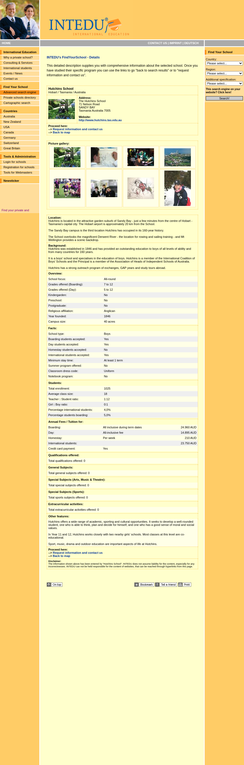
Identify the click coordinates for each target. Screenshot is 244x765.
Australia (9, 116)
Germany (9, 137)
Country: (211, 59)
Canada (8, 132)
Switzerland (11, 143)
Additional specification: (221, 79)
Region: (211, 69)
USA (6, 127)
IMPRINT (176, 43)
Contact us (10, 78)
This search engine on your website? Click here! (223, 91)
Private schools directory (19, 97)
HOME (6, 43)
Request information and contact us (78, 129)
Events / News (13, 73)
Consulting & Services (17, 62)
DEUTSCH (191, 43)
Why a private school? (18, 57)
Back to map (61, 132)
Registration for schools (19, 167)
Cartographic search (16, 102)
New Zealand (12, 121)
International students (17, 68)
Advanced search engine (19, 92)
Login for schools (14, 161)
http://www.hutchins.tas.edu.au (100, 120)
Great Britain (11, 148)
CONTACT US (157, 43)
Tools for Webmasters (17, 172)
